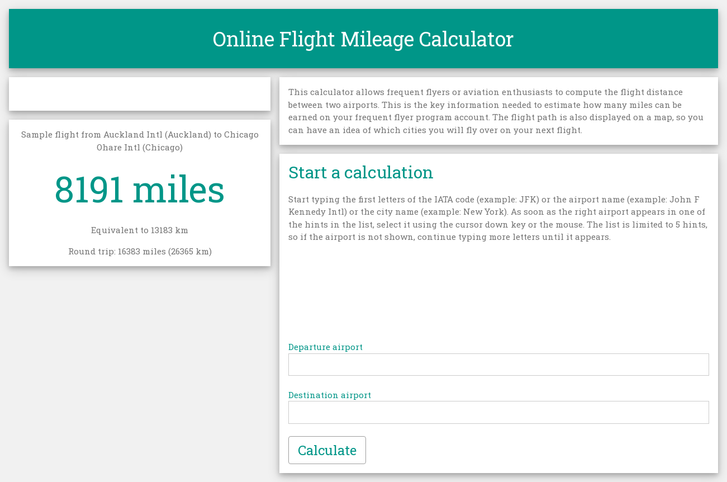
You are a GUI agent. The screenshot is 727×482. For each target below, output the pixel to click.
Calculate (327, 450)
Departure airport (325, 346)
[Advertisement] (499, 295)
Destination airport (329, 394)
